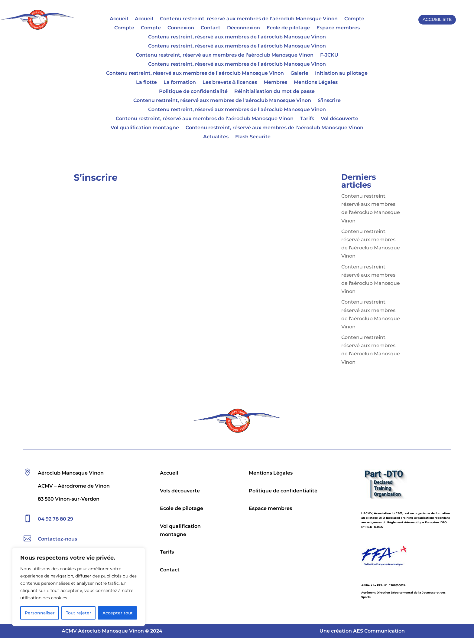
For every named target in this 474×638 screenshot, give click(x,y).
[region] (78, 587)
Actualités (216, 137)
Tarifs (307, 119)
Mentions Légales (316, 82)
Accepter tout (117, 613)
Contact (210, 28)
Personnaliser (40, 613)
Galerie (299, 73)
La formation (180, 82)
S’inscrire (329, 100)
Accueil (119, 19)
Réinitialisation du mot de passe (274, 91)
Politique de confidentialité (193, 91)
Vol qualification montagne (145, 128)
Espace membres (338, 28)
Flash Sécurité (253, 137)
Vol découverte (339, 119)
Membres (275, 82)
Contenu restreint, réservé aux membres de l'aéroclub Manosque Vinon (249, 19)
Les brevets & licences (230, 82)
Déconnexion (243, 28)
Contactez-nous (57, 539)
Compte (354, 19)
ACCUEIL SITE (437, 19)
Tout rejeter (78, 613)
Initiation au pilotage (341, 73)
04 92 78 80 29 (55, 519)
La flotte (146, 82)
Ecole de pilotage (288, 28)
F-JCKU (329, 55)
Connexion (180, 28)
